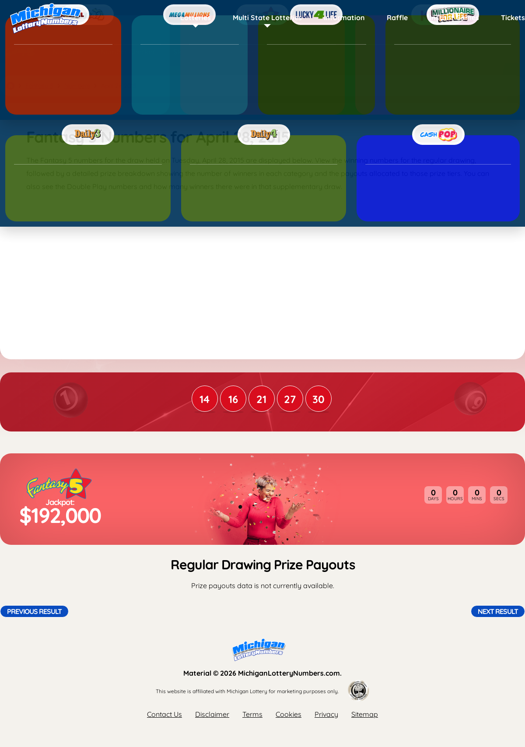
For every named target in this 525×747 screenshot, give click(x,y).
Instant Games (454, 17)
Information (344, 17)
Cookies (288, 714)
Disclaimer (212, 714)
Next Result (498, 611)
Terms (252, 714)
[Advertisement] (262, 267)
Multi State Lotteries (267, 17)
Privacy (326, 714)
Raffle (397, 17)
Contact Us (164, 714)
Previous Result (34, 611)
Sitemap (364, 714)
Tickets (513, 17)
